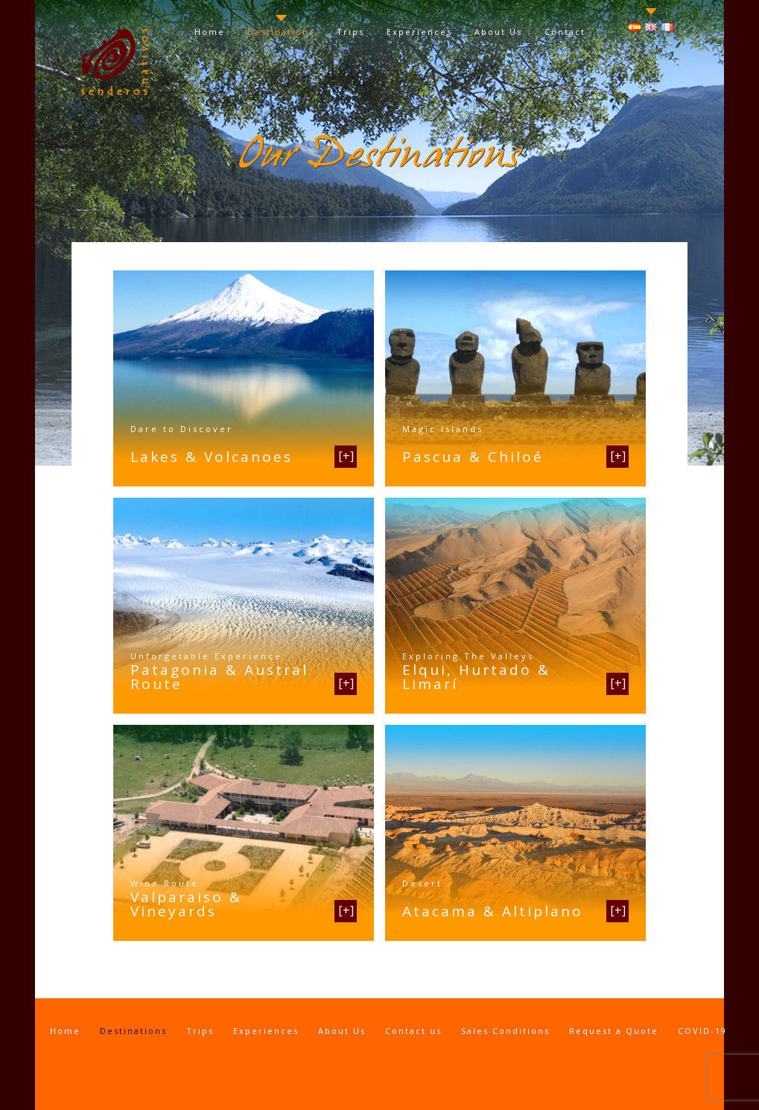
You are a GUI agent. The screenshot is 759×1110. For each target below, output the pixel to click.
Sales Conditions (505, 1030)
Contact (564, 31)
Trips (350, 31)
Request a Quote (613, 1030)
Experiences (419, 31)
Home (209, 31)
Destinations (280, 31)
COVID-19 (702, 1030)
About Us (498, 31)
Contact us (413, 1030)
